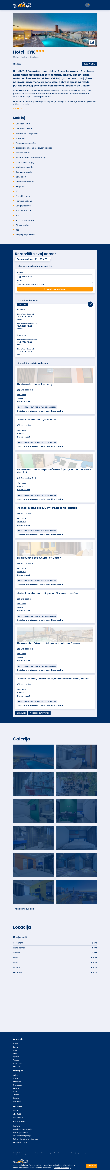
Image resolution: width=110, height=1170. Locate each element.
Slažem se (91, 1166)
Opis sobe (21, 394)
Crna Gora (17, 1063)
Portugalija (17, 1101)
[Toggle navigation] (93, 5)
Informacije (19, 1121)
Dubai (15, 1111)
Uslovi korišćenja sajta (22, 1136)
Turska (16, 1060)
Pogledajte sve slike (24, 908)
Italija (15, 1075)
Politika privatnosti (20, 1132)
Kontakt (16, 1126)
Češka (15, 1078)
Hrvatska (16, 1066)
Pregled (17, 63)
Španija (16, 1057)
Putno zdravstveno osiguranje (25, 1139)
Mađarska (17, 1082)
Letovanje (18, 1039)
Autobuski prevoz (20, 1142)
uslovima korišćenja (62, 1168)
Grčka (15, 1044)
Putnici (20, 280)
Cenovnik (21, 398)
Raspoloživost (23, 401)
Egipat (15, 1047)
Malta (15, 1053)
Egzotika (17, 1106)
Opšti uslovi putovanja (22, 1129)
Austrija (16, 1088)
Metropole (18, 1070)
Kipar (15, 1050)
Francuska (17, 1085)
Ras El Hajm (18, 1117)
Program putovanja (39, 713)
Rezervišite (89, 63)
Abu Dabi (17, 1114)
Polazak (20, 272)
